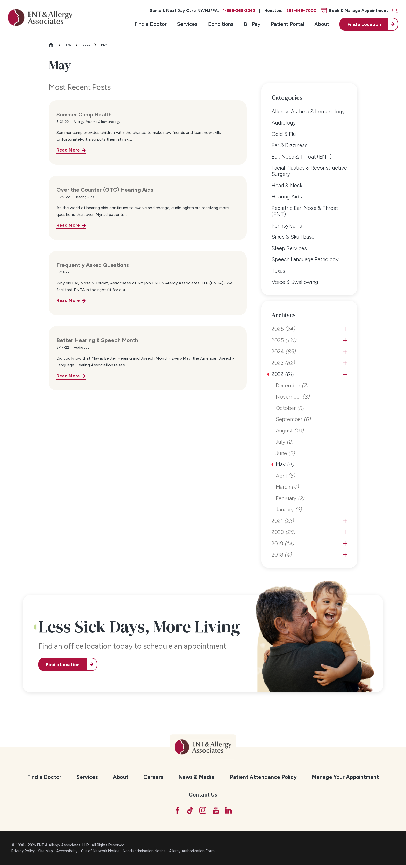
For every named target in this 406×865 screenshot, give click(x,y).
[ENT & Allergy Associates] (40, 17)
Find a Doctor (151, 24)
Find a (364, 24)
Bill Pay (252, 24)
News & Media (196, 777)
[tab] (345, 329)
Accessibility (66, 851)
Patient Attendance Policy (263, 777)
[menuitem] (151, 24)
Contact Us (203, 794)
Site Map (45, 851)
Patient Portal (287, 24)
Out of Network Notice (100, 851)
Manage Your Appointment (345, 777)
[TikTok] (190, 810)
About (321, 24)
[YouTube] (215, 810)
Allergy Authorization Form (192, 851)
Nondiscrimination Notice (144, 851)
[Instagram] (202, 810)
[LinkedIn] (228, 810)
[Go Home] (53, 45)
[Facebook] (177, 810)
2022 (86, 44)
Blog (69, 44)
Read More (68, 150)
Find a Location (62, 664)
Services (187, 24)
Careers (153, 777)
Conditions (221, 24)
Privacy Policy (23, 851)
